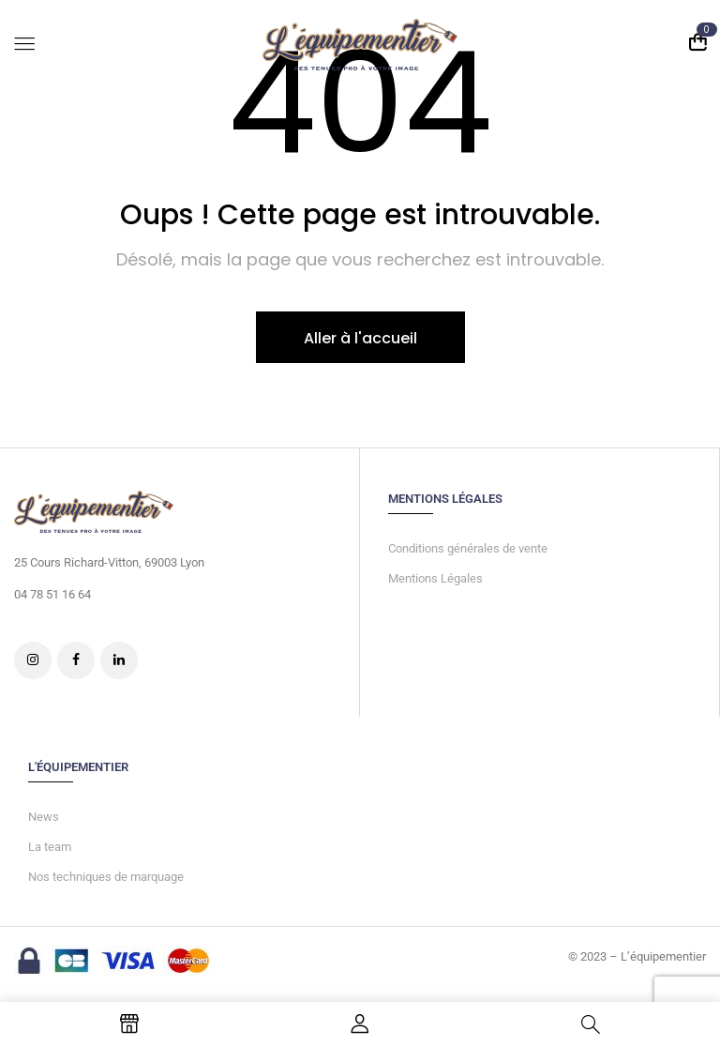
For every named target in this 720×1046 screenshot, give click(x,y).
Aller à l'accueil (360, 338)
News (43, 817)
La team (49, 847)
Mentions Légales (435, 578)
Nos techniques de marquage (106, 877)
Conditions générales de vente (468, 548)
